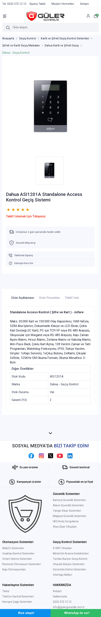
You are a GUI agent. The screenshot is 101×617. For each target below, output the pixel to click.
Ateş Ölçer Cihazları (65, 526)
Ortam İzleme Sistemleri (17, 558)
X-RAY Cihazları (62, 548)
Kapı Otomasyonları (14, 569)
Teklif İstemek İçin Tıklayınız (26, 216)
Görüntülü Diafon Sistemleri (69, 569)
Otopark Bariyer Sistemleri (69, 564)
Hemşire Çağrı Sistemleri (17, 601)
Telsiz (5, 591)
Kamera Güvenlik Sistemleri (69, 500)
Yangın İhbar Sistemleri (67, 510)
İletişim (57, 591)
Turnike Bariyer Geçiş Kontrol (70, 558)
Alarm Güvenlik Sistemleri (68, 505)
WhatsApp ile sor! (76, 613)
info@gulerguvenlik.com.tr (69, 607)
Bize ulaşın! (26, 613)
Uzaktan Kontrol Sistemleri (18, 553)
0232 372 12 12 (62, 601)
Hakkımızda (60, 596)
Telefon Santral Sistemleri (18, 596)
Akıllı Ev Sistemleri (13, 548)
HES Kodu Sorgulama (65, 521)
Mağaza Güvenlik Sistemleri (69, 516)
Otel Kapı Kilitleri (62, 574)
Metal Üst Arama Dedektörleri (71, 553)
